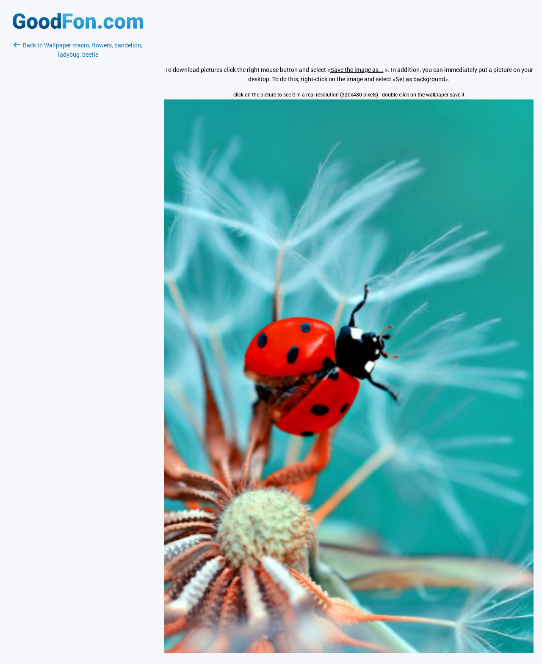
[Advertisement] (78, 159)
